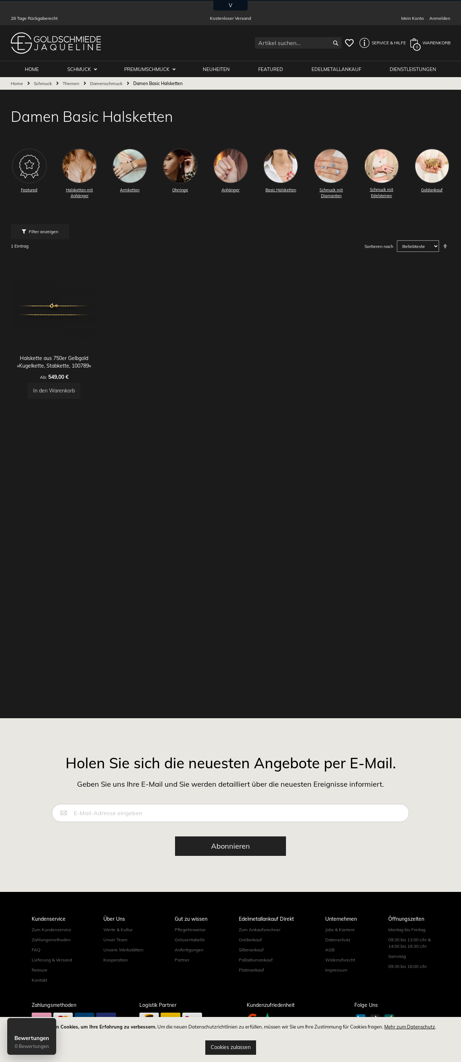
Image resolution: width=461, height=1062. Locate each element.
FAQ (36, 949)
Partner (182, 960)
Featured (273, 69)
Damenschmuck (107, 83)
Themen (71, 83)
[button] (380, 43)
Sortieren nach (378, 246)
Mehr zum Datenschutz (409, 1027)
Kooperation (115, 960)
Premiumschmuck (152, 69)
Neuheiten (219, 69)
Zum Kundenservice (51, 929)
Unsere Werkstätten (123, 949)
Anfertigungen (189, 949)
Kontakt (39, 980)
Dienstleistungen (413, 69)
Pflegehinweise (190, 929)
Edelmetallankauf (338, 69)
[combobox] (298, 43)
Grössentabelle (190, 939)
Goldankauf (250, 939)
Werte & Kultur (118, 929)
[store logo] (56, 43)
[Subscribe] (230, 846)
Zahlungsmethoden (51, 939)
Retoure (40, 970)
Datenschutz (337, 939)
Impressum (336, 970)
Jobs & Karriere (340, 929)
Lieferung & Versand (52, 960)
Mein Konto (412, 18)
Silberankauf (251, 949)
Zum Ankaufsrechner (260, 929)
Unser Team (115, 939)
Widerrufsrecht (340, 960)
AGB (330, 949)
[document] (230, 1039)
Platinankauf (251, 970)
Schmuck (85, 69)
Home (17, 83)
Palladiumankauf (256, 960)
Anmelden (439, 18)
